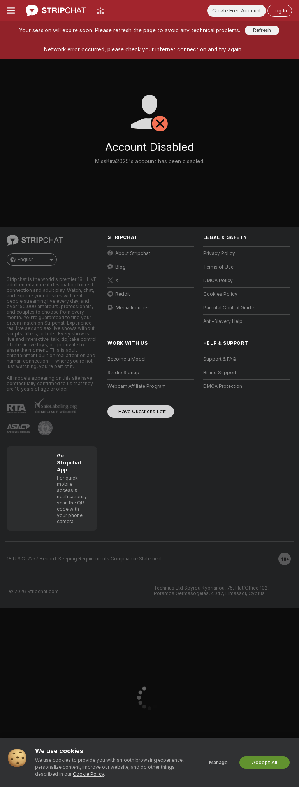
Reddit (118, 294)
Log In (280, 11)
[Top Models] (100, 10)
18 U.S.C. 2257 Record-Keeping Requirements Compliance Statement (84, 559)
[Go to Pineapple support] (45, 428)
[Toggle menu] (11, 10)
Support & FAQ (219, 359)
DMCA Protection (222, 386)
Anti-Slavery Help (223, 321)
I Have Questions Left (141, 411)
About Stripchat (128, 253)
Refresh (262, 30)
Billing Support (219, 372)
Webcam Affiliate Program (136, 386)
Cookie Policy (88, 774)
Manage (218, 762)
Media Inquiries (129, 308)
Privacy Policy (219, 253)
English (31, 259)
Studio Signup (123, 372)
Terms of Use (218, 267)
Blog (116, 267)
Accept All (264, 762)
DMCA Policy (218, 280)
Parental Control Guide (228, 308)
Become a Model (126, 359)
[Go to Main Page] (56, 10)
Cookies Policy (220, 294)
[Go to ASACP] (18, 428)
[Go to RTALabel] (16, 408)
